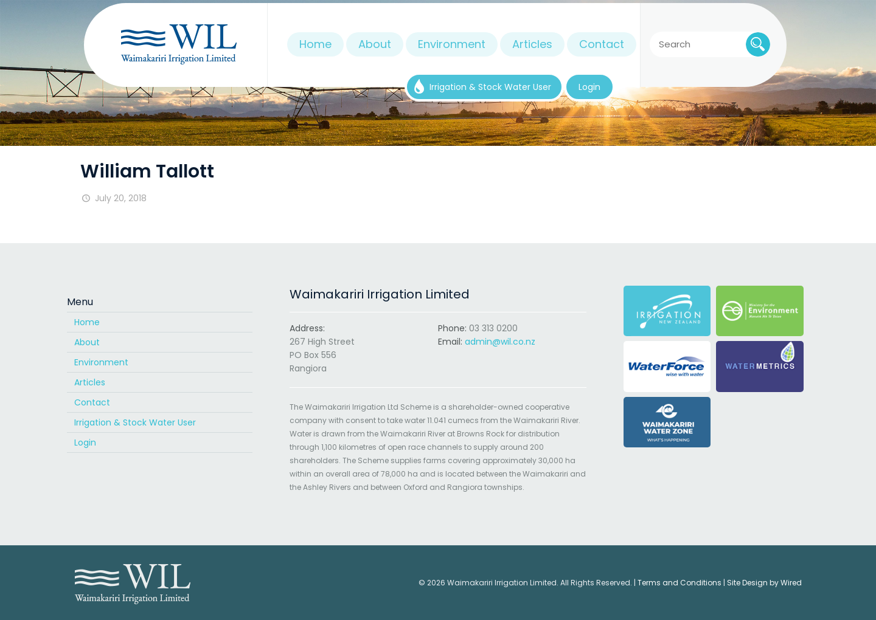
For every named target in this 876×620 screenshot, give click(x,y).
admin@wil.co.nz (500, 342)
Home (87, 322)
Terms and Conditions (679, 582)
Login (85, 442)
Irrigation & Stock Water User (135, 422)
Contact (92, 402)
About (87, 342)
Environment (101, 362)
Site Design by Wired (764, 582)
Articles (89, 382)
